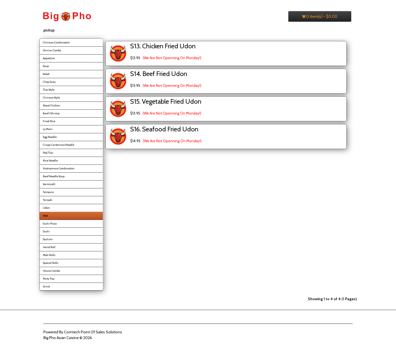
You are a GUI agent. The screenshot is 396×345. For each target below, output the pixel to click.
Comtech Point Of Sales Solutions (93, 332)
